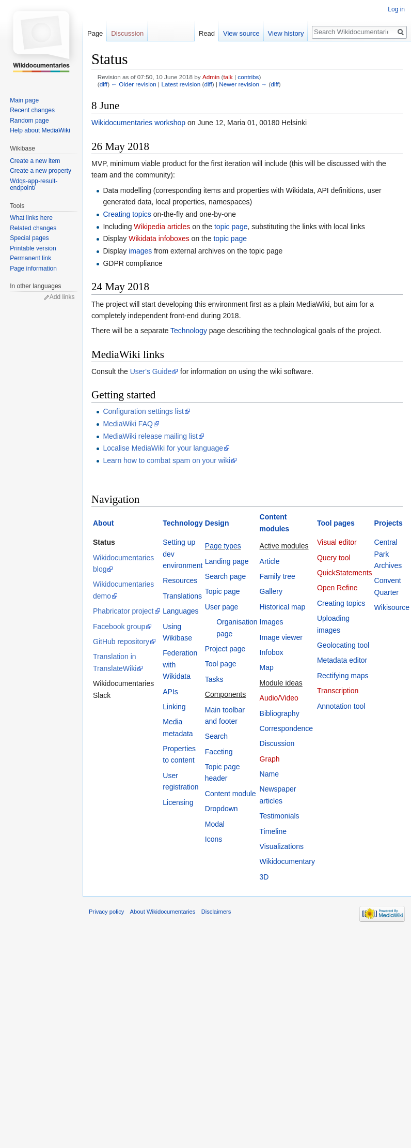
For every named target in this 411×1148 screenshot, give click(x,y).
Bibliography (279, 713)
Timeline (273, 831)
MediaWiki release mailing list (150, 436)
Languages (180, 611)
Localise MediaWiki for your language (163, 448)
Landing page (227, 561)
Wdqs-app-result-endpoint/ (33, 184)
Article (270, 561)
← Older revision (133, 84)
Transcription (337, 691)
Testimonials (279, 816)
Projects (388, 523)
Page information (33, 268)
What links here (31, 217)
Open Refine (337, 588)
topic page (231, 226)
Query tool (334, 558)
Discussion (277, 743)
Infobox (271, 652)
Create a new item (35, 161)
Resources (180, 580)
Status (104, 542)
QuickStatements (344, 573)
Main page (24, 100)
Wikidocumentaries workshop (138, 122)
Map (267, 667)
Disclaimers (216, 911)
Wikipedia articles (162, 226)
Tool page (220, 664)
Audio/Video (279, 698)
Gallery (271, 591)
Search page (225, 576)
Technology (188, 330)
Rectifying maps (343, 676)
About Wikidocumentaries (163, 911)
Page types (223, 546)
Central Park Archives (388, 554)
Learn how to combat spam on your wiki (166, 460)
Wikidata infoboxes (159, 238)
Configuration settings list (143, 411)
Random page (29, 120)
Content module (230, 793)
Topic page (222, 591)
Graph (270, 759)
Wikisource (391, 607)
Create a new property (40, 170)
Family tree (277, 576)
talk (227, 76)
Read (204, 33)
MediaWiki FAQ (127, 424)
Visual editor (337, 542)
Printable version (33, 248)
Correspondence (286, 728)
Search (216, 736)
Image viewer (281, 637)
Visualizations (282, 846)
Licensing (178, 802)
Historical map (283, 607)
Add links (62, 297)
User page (222, 607)
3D (264, 877)
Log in (396, 9)
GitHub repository (121, 641)
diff (103, 84)
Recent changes (32, 110)
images (140, 251)
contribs (248, 76)
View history (283, 33)
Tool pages (336, 523)
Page (95, 33)
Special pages (29, 238)
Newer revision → (243, 84)
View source (238, 33)
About (103, 523)
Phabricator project (123, 611)
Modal (215, 824)
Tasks (214, 679)
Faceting (219, 752)
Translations (182, 596)
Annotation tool (341, 706)
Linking (174, 707)
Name (269, 774)
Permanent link (30, 258)
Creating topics (127, 214)
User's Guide (150, 371)
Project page (225, 649)
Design (217, 523)
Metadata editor (342, 660)
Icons (213, 839)
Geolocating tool (343, 645)
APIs (170, 692)
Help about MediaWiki (40, 130)
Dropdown (221, 808)
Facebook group (119, 626)
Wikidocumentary (287, 861)
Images (271, 622)
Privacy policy (106, 911)
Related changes (33, 228)
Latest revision (180, 84)
